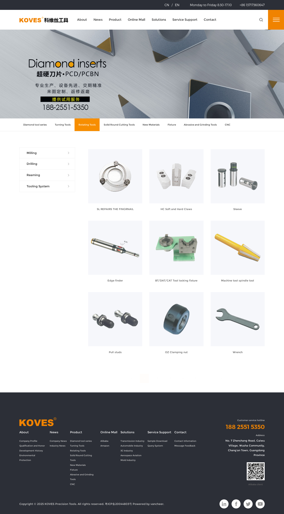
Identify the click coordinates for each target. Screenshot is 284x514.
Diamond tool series (35, 124)
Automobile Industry (132, 445)
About (82, 20)
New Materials (151, 124)
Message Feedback (184, 445)
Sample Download (157, 441)
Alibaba (104, 441)
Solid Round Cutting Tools (119, 124)
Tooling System (38, 186)
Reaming (33, 175)
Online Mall (136, 20)
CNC (227, 124)
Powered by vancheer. (148, 504)
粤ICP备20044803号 (118, 504)
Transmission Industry (132, 441)
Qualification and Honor (32, 445)
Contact (210, 20)
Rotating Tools (87, 124)
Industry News (57, 445)
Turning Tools (63, 124)
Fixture (172, 124)
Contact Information (185, 441)
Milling (32, 153)
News (98, 20)
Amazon (104, 445)
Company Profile (28, 441)
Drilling (32, 164)
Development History (31, 450)
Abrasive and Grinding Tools (200, 124)
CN (166, 5)
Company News (58, 441)
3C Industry (127, 450)
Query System (155, 445)
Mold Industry (128, 460)
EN (177, 5)
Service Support (184, 20)
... (208, 374)
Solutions (159, 20)
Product (115, 20)
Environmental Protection (27, 457)
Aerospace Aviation (131, 455)
